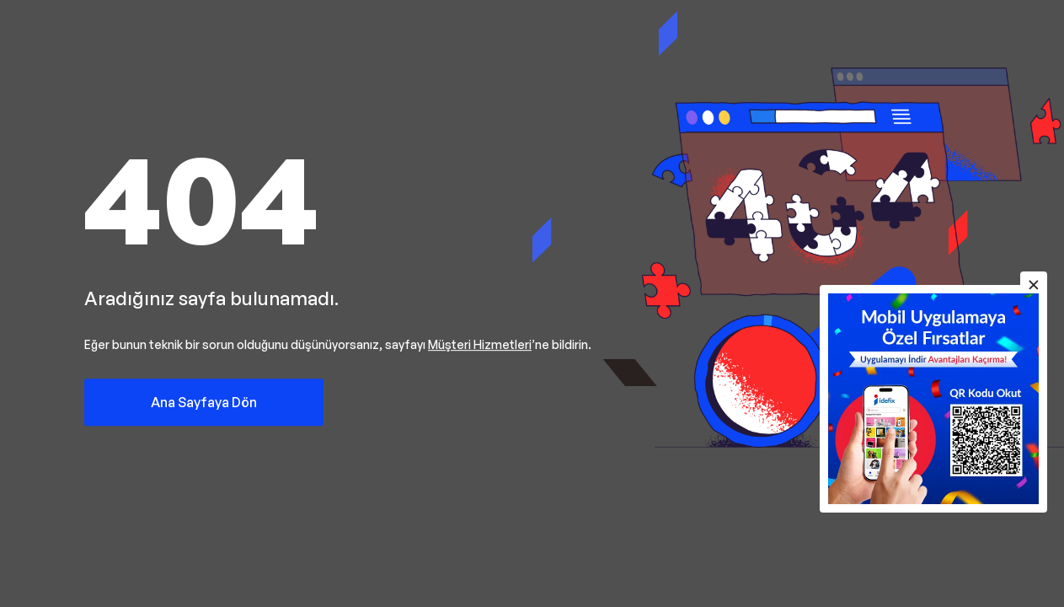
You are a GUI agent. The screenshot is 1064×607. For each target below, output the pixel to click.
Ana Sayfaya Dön (204, 402)
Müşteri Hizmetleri (480, 344)
